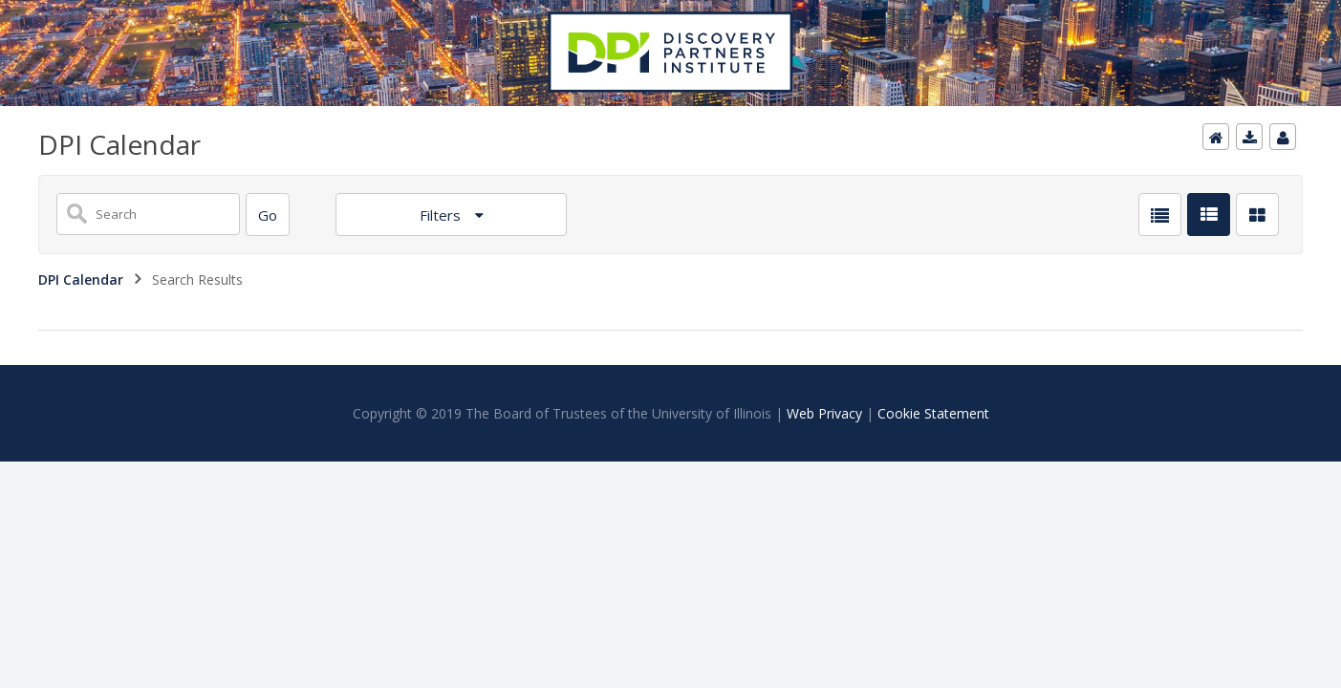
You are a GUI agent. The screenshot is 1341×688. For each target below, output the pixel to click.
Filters (442, 215)
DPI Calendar (80, 279)
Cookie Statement (933, 413)
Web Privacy (824, 413)
